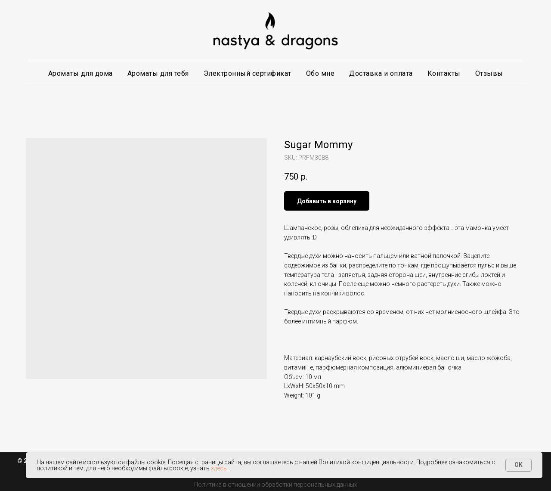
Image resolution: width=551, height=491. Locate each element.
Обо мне (320, 73)
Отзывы (489, 73)
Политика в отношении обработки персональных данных (275, 484)
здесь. (219, 468)
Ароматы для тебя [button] (158, 73)
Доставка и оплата (381, 73)
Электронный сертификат (247, 73)
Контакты (444, 73)
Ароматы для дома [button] (80, 73)
